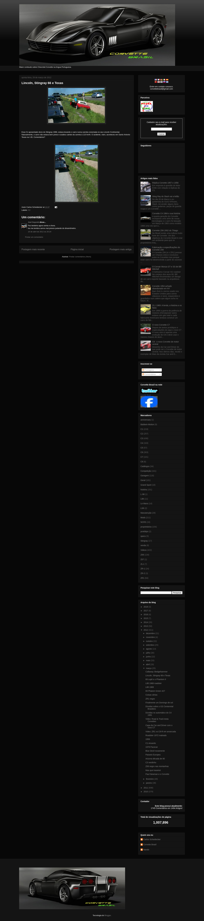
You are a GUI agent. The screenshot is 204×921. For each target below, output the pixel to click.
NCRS (143, 522)
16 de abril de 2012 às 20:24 (39, 232)
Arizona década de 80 (155, 759)
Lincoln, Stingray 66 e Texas (42, 83)
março (149, 668)
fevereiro (150, 779)
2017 (146, 611)
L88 (142, 499)
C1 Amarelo (150, 743)
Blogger (108, 915)
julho (148, 653)
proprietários (146, 527)
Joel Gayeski (33, 222)
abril (148, 664)
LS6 (142, 508)
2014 (146, 622)
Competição (146, 471)
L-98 (142, 494)
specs (143, 536)
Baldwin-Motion (147, 424)
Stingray (144, 541)
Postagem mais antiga (120, 249)
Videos (144, 550)
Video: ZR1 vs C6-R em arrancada (160, 731)
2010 (146, 791)
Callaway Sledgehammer (156, 672)
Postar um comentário (34, 237)
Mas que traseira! (153, 770)
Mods (143, 517)
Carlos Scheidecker (152, 839)
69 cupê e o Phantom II (155, 679)
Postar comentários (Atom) (80, 257)
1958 (147, 739)
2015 (146, 618)
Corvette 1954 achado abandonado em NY (162, 287)
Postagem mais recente (33, 249)
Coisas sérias (151, 695)
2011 (146, 788)
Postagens (148, 370)
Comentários (149, 374)
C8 (142, 461)
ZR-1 (143, 569)
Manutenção (146, 513)
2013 (146, 626)
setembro (150, 645)
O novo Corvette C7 (161, 325)
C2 (29, 210)
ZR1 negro (150, 699)
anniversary (146, 420)
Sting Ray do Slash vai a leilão (165, 196)
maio (148, 660)
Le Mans (144, 503)
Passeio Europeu (153, 755)
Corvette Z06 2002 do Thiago (165, 230)
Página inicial (77, 249)
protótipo (144, 531)
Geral (143, 480)
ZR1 (142, 578)
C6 (142, 452)
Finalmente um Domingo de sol (159, 702)
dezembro (150, 633)
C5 (142, 448)
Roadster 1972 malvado (156, 735)
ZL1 (142, 564)
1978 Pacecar (151, 747)
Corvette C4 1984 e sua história (166, 213)
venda (143, 545)
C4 (142, 443)
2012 (146, 630)
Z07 (142, 559)
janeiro (149, 783)
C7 (142, 457)
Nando (146, 849)
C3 (142, 438)
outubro (149, 641)
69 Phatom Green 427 (155, 691)
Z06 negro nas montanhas (157, 766)
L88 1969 (149, 687)
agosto (149, 649)
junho (148, 656)
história (144, 489)
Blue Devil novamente (155, 751)
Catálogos (145, 466)
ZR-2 (143, 573)
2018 (146, 607)
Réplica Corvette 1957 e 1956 (165, 183)
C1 (142, 429)
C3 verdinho (150, 762)
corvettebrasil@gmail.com (161, 89)
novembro (150, 637)
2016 (146, 614)
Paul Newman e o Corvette (157, 774)
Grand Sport (146, 485)
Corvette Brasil (146, 395)
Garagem (145, 475)
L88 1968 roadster (153, 683)
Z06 (142, 555)
